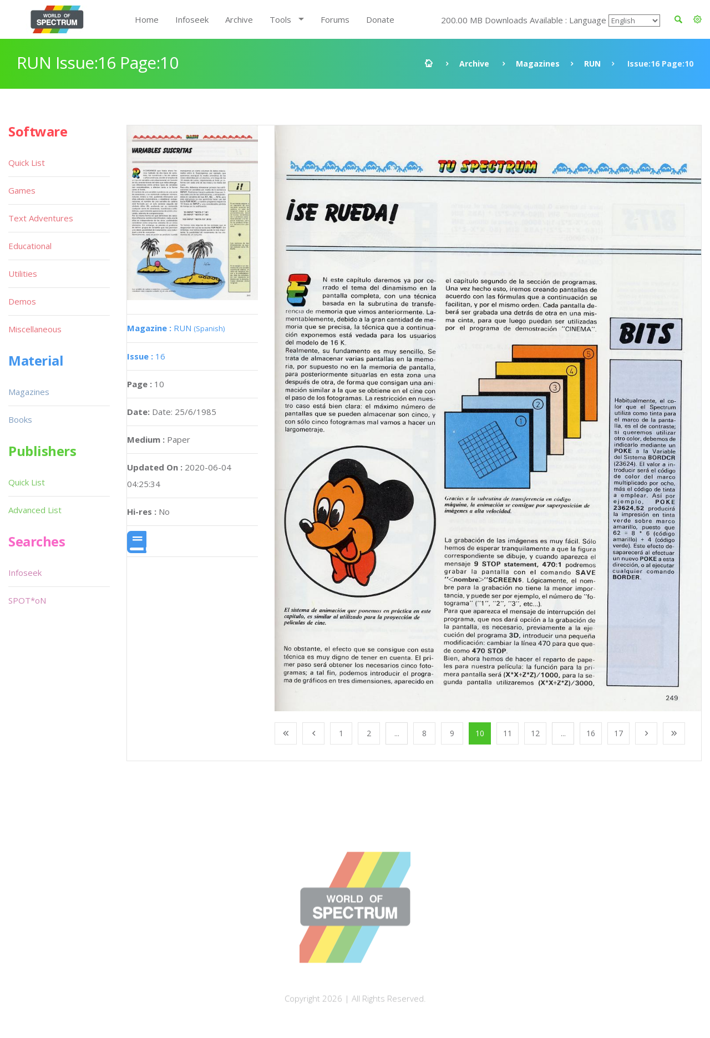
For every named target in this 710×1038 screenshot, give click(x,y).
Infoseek (192, 19)
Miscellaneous (35, 329)
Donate (380, 19)
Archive (239, 19)
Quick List (26, 162)
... (396, 733)
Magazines (538, 63)
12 (535, 733)
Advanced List (35, 509)
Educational (30, 245)
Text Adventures (40, 218)
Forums (335, 19)
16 (146, 356)
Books (20, 419)
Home (147, 19)
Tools (280, 19)
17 (618, 733)
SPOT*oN (27, 600)
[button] (697, 19)
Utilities (22, 273)
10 (479, 733)
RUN (592, 63)
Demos (22, 301)
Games (22, 190)
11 (507, 733)
